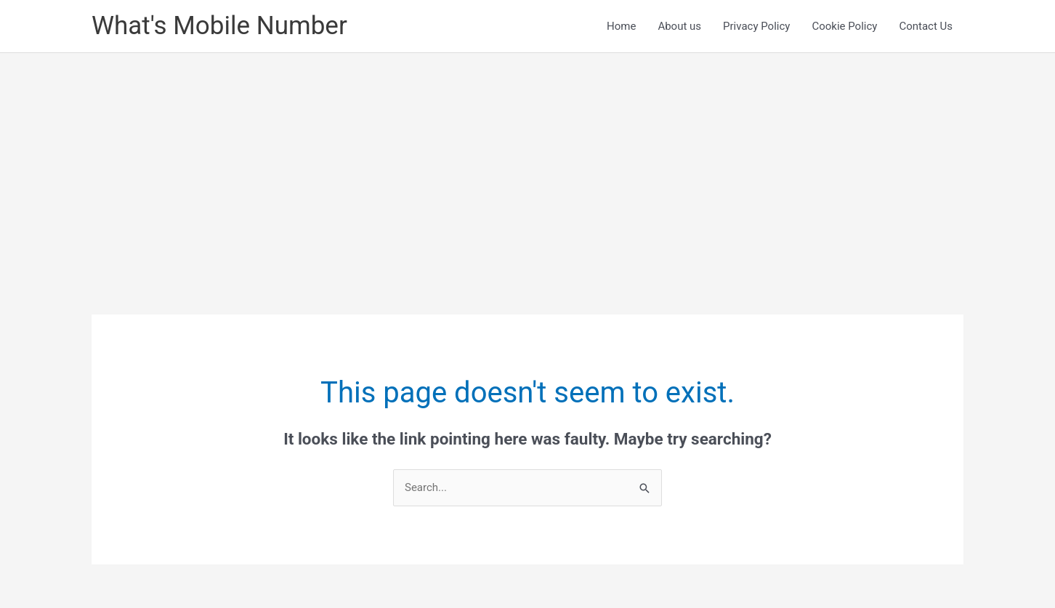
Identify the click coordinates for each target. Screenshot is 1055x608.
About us (679, 26)
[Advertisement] (527, 162)
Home (621, 26)
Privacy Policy (756, 26)
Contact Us (926, 26)
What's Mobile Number (219, 26)
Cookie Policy (844, 26)
